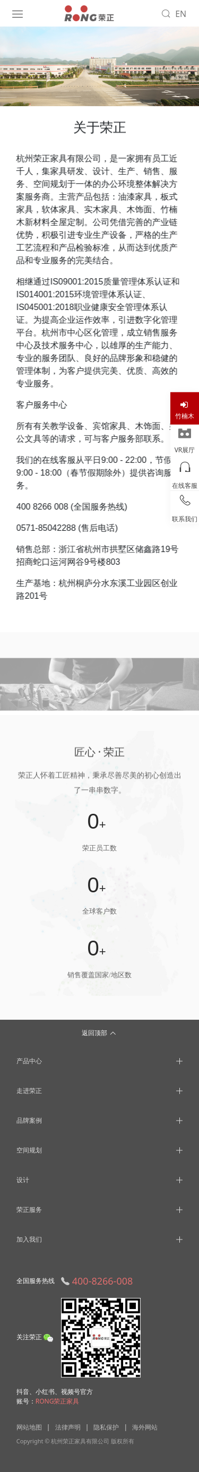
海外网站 (145, 1427)
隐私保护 (106, 1427)
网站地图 (29, 1427)
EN (180, 14)
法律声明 (68, 1427)
